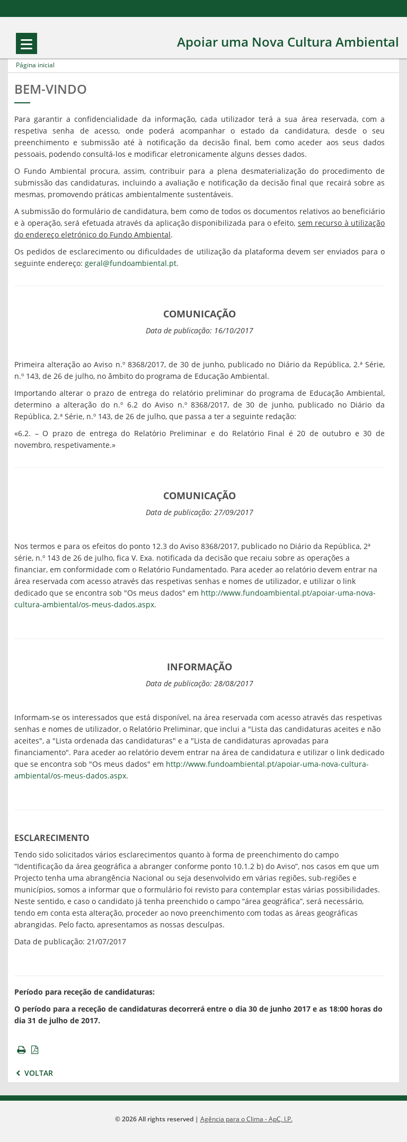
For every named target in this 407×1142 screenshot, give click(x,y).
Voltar (33, 1073)
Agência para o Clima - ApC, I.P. (246, 1119)
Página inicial (35, 65)
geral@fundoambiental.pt (130, 263)
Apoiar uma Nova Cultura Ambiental (288, 42)
